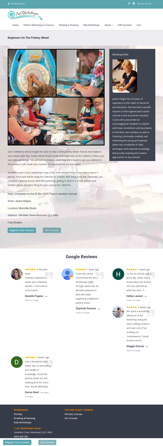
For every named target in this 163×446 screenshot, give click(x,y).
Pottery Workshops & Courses (39, 25)
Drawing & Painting (24, 418)
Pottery (18, 414)
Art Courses (71, 418)
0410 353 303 (21, 436)
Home (15, 25)
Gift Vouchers (125, 25)
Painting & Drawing (68, 25)
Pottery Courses (73, 414)
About (109, 25)
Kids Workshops (91, 25)
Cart (139, 25)
